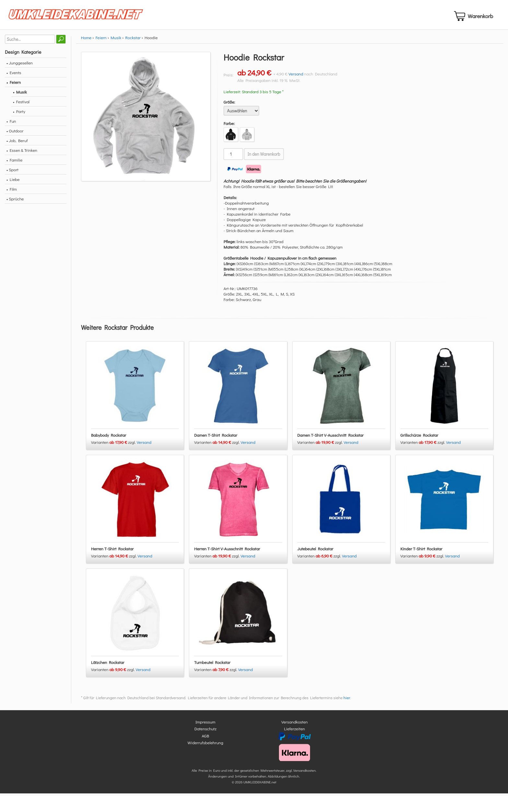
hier (346, 700)
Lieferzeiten (294, 731)
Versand (296, 76)
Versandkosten (294, 724)
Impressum (205, 724)
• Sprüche (15, 201)
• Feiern (13, 84)
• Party (19, 114)
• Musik (20, 94)
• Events (13, 75)
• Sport (12, 172)
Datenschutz (205, 731)
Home (86, 40)
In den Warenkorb (264, 157)
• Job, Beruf (17, 143)
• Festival (21, 104)
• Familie (14, 162)
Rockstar (133, 40)
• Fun (11, 123)
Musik (115, 40)
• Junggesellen (19, 65)
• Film (11, 191)
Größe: (229, 104)
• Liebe (12, 182)
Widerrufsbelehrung (205, 745)
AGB (205, 738)
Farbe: (229, 126)
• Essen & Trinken (21, 152)
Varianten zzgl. (114, 444)
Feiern (101, 40)
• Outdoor (14, 133)
